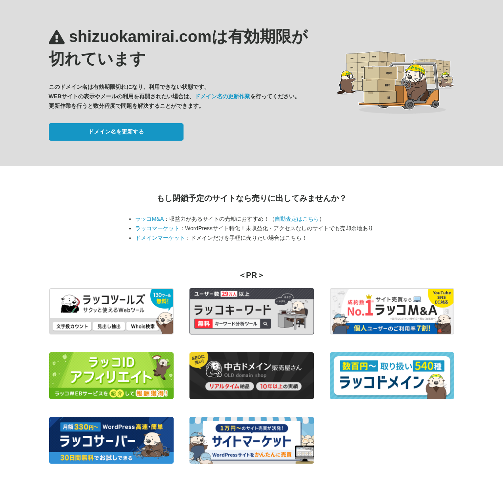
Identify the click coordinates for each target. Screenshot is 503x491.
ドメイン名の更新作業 (222, 96)
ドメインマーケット (160, 238)
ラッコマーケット (157, 228)
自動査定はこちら (297, 219)
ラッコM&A (149, 219)
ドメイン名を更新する (116, 131)
